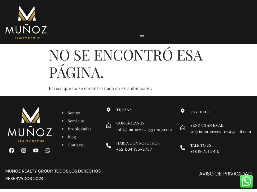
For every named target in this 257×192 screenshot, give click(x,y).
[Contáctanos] (108, 125)
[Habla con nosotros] (108, 145)
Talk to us (201, 145)
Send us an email (207, 125)
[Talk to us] (182, 147)
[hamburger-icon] (142, 37)
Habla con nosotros (138, 143)
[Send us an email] (182, 127)
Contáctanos (130, 123)
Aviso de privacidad (225, 173)
